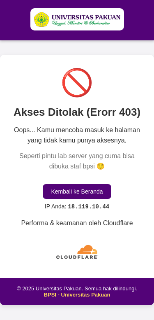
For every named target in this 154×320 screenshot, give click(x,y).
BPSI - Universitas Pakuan (77, 295)
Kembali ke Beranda (77, 191)
